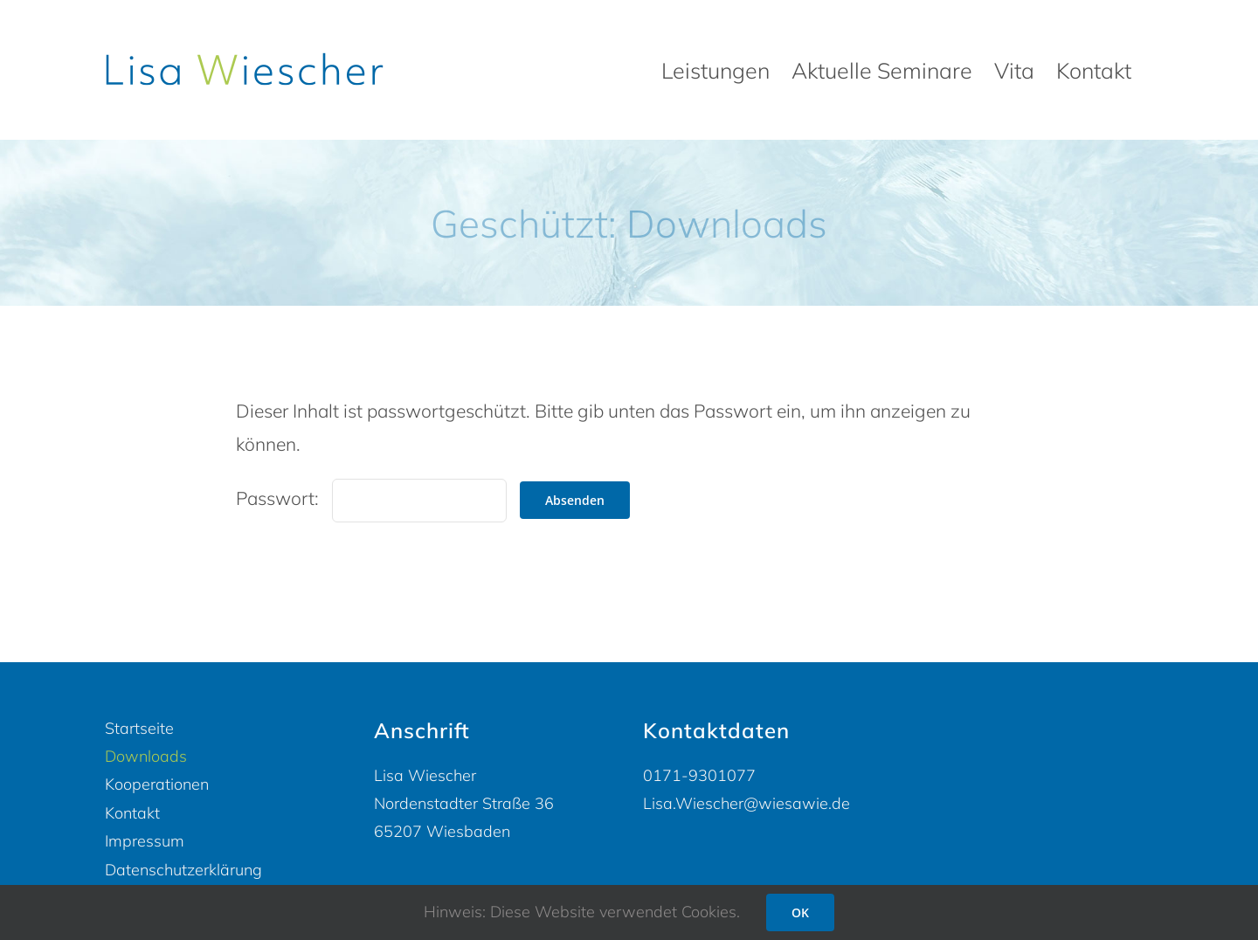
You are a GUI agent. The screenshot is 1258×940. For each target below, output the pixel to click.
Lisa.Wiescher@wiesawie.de (746, 803)
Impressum (144, 841)
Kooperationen (157, 784)
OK (800, 912)
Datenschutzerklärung (183, 870)
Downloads (146, 756)
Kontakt (132, 813)
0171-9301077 (699, 775)
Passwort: (371, 498)
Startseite (139, 728)
